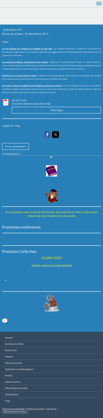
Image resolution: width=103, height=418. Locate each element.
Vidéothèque (11, 394)
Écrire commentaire (15, 146)
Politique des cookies (36, 408)
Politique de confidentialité (13, 408)
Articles (9, 375)
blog (7, 400)
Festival (9, 356)
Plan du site (51, 408)
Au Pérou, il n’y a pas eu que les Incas (19, 75)
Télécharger (56, 110)
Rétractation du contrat (15, 411)
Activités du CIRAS (14, 344)
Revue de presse (13, 362)
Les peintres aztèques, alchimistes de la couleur (25, 62)
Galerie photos (12, 381)
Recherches (11, 350)
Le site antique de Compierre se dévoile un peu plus (27, 49)
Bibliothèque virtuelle (16, 388)
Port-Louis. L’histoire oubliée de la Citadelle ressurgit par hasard (32, 86)
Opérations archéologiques (19, 369)
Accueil (8, 337)
